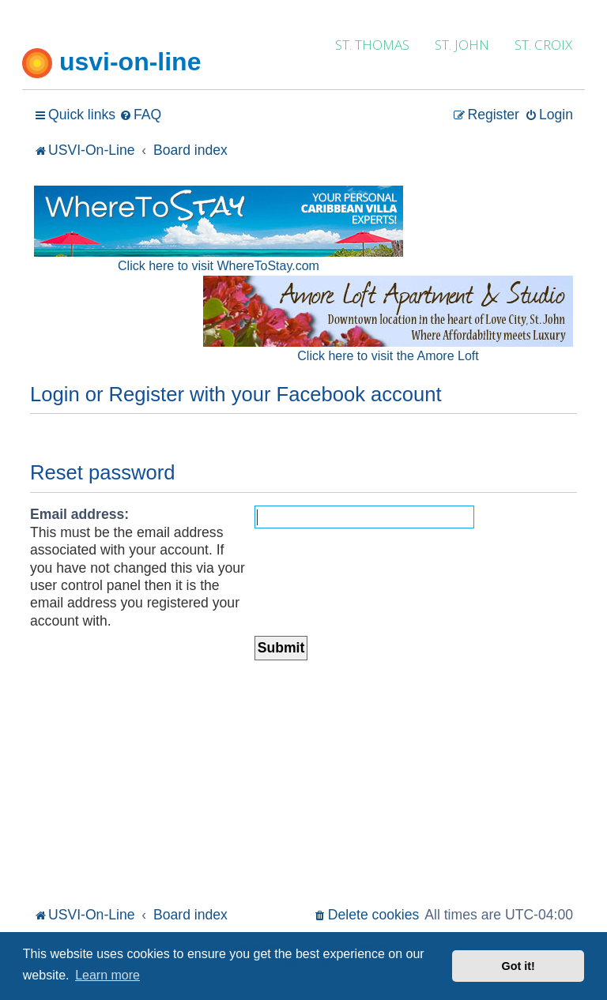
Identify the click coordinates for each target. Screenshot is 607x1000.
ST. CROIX (543, 45)
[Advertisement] (303, 784)
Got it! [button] (518, 966)
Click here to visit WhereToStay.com (218, 266)
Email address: (79, 514)
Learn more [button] (107, 975)
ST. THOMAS (372, 45)
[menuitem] (140, 115)
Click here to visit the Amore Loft (387, 356)
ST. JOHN (462, 45)
